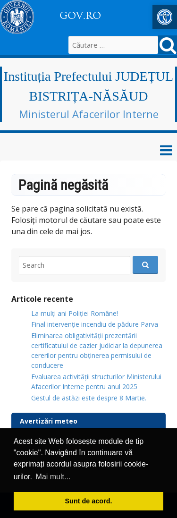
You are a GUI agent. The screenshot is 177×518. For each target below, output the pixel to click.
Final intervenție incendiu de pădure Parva (94, 324)
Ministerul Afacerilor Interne (89, 114)
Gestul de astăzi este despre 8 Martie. (88, 397)
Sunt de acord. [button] (88, 501)
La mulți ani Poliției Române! (74, 313)
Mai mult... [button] (53, 477)
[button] (164, 17)
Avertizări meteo (48, 420)
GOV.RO (80, 15)
